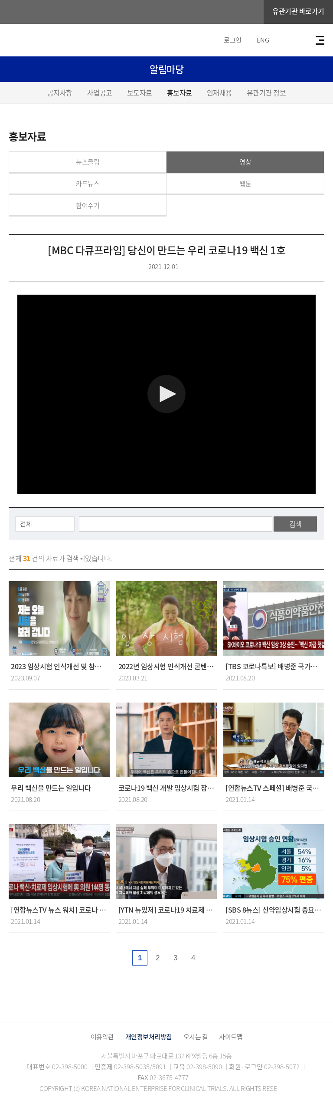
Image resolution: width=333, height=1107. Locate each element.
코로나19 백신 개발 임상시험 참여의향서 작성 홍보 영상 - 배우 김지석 (166, 788)
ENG (263, 40)
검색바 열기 (298, 40)
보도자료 (139, 92)
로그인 (233, 40)
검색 (295, 524)
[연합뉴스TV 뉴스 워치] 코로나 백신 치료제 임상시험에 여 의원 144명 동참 (59, 909)
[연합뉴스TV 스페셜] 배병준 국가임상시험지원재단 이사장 (273, 788)
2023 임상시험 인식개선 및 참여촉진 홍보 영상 (59, 666)
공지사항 (59, 92)
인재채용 (219, 92)
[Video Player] (166, 394)
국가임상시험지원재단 (63, 12)
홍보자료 (179, 92)
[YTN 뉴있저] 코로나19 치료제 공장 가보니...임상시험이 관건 (166, 909)
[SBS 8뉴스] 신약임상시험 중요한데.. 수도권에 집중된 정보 (273, 909)
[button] (166, 394)
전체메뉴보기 (320, 40)
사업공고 (99, 92)
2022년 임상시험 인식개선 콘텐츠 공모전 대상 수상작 (166, 666)
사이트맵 (230, 1037)
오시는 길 (195, 1037)
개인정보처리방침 (148, 1037)
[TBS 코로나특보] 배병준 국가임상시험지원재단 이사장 (273, 666)
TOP (288, 1086)
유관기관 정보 (266, 92)
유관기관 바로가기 (298, 11)
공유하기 (316, 136)
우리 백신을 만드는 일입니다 (51, 788)
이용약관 (102, 1037)
